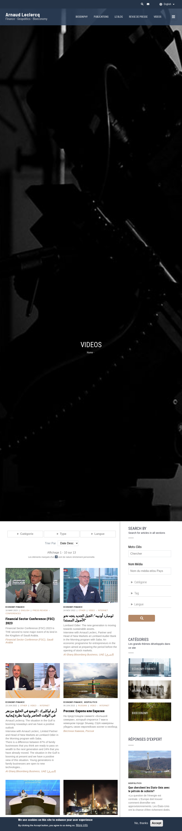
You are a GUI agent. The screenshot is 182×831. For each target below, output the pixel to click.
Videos (157, 16)
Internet (103, 610)
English (25, 610)
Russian (82, 705)
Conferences (13, 613)
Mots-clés (135, 547)
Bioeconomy (140, 713)
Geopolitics (90, 702)
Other (82, 610)
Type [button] (63, 533)
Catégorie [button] (26, 533)
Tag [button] (136, 593)
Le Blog (119, 16)
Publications (101, 16)
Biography (82, 16)
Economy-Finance (15, 607)
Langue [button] (99, 533)
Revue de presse (138, 16)
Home (90, 352)
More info (82, 826)
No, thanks (141, 824)
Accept (156, 824)
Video (92, 610)
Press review (40, 610)
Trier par (50, 543)
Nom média (135, 564)
